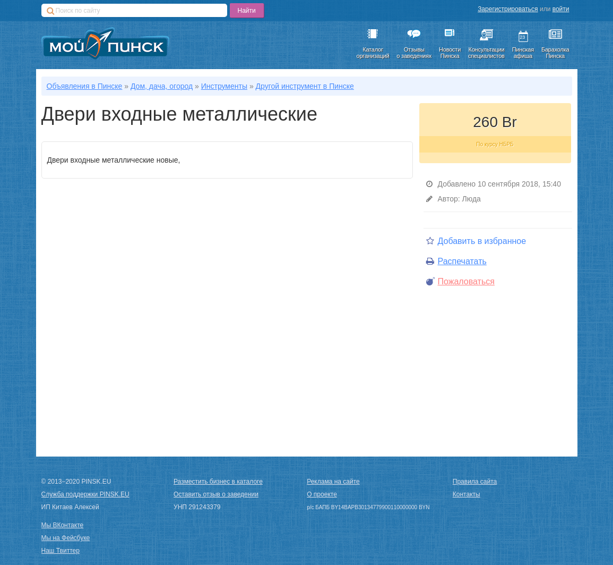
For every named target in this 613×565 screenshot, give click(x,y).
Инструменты (224, 86)
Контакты (466, 494)
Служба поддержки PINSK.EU (85, 494)
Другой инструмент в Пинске (305, 86)
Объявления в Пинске (85, 86)
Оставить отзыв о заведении (216, 494)
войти (560, 9)
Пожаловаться (460, 281)
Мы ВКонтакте (62, 525)
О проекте (322, 494)
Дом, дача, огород (162, 86)
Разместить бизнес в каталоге (218, 481)
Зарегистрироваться (508, 9)
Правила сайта (475, 481)
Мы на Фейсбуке (65, 538)
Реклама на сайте (333, 481)
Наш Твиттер (60, 550)
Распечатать (456, 261)
